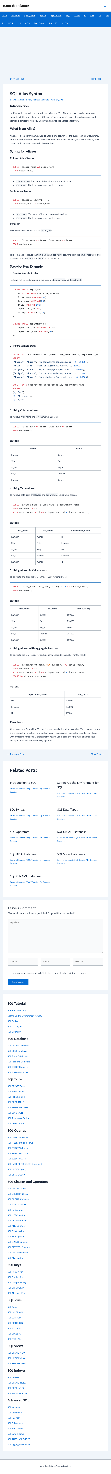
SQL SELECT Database (18, 1066)
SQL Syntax (13, 1021)
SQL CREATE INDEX (17, 1382)
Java (4, 15)
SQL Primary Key (15, 1271)
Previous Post (15, 79)
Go (107, 15)
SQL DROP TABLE (16, 1102)
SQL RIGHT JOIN (15, 1322)
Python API (56, 15)
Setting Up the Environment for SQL (25, 1015)
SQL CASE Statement (17, 1220)
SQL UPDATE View (16, 1358)
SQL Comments (15, 1412)
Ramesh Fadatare (16, 6)
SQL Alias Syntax (15, 1257)
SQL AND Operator (17, 1225)
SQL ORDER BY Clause (18, 1193)
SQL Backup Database (18, 1072)
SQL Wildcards (14, 1407)
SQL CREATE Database (18, 1045)
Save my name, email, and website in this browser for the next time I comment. (49, 973)
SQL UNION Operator (18, 1252)
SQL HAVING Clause (17, 1204)
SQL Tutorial (32, 788)
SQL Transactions (16, 1428)
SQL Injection (14, 1417)
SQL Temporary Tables (18, 1118)
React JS (53, 23)
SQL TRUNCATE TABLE (18, 1107)
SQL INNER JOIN (15, 1312)
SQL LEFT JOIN (14, 1317)
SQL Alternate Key (16, 1293)
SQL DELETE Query (16, 1174)
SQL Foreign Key (15, 1277)
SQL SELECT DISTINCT (18, 1153)
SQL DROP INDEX (16, 1388)
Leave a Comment (18, 99)
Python (43, 15)
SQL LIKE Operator (16, 1215)
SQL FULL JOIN (15, 1328)
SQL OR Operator (16, 1231)
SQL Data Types (15, 1026)
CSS (27, 23)
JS (19, 23)
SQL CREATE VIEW (16, 1352)
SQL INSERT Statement (18, 1137)
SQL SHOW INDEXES (17, 1393)
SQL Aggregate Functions (20, 1444)
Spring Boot (29, 15)
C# (100, 15)
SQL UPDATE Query (17, 1169)
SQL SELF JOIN (14, 1339)
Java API (15, 15)
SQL (68, 15)
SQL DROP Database (17, 1050)
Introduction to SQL (17, 1010)
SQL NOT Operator (16, 1236)
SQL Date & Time (16, 1433)
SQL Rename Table (16, 1096)
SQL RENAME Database (19, 1061)
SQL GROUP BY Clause (18, 1199)
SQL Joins (12, 1306)
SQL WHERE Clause (17, 1188)
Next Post (97, 79)
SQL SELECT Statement (18, 1148)
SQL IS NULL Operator (18, 1241)
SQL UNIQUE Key (16, 1287)
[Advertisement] (55, 49)
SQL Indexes (13, 1377)
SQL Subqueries (15, 1423)
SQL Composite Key (17, 1282)
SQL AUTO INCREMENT (19, 1439)
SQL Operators (15, 1031)
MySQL (65, 23)
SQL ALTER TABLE (16, 1123)
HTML (11, 23)
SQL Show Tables (16, 1091)
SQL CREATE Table (16, 1086)
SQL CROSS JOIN (15, 1333)
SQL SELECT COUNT (17, 1158)
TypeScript (39, 23)
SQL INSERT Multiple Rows (20, 1142)
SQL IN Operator (15, 1209)
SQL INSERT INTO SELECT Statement (25, 1163)
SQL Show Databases (18, 1056)
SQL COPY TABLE (15, 1112)
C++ (92, 15)
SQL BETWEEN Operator (19, 1247)
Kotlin (77, 15)
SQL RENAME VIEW (17, 1363)
